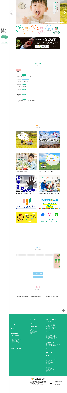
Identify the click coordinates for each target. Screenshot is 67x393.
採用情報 (31, 343)
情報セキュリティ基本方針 (50, 344)
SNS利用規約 (48, 380)
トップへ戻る (63, 321)
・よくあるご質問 (3, 29)
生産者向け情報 (4, 35)
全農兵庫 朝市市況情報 (15, 345)
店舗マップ (49, 363)
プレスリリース (48, 373)
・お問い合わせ (3, 31)
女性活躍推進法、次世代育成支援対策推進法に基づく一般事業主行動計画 (56, 358)
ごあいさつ (32, 339)
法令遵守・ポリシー (51, 329)
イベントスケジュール (49, 372)
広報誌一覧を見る (38, 272)
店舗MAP (4, 19)
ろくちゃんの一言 (49, 370)
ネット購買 (4, 38)
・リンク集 (2, 28)
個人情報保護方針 (49, 336)
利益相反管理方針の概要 (50, 352)
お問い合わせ (48, 377)
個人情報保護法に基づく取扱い (51, 346)
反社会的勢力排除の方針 (50, 338)
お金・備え (4, 13)
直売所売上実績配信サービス (16, 349)
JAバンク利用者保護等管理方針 (51, 337)
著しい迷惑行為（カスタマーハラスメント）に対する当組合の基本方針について (56, 341)
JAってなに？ (32, 340)
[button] (48, 21)
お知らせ (47, 371)
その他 (47, 365)
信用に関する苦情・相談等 (50, 334)
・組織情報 (2, 30)
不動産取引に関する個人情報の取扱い (52, 351)
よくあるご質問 (48, 376)
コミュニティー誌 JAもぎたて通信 (52, 369)
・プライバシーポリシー (4, 32)
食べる (4, 3)
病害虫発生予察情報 (15, 351)
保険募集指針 (48, 353)
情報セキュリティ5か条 (50, 381)
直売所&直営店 (4, 42)
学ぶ (4, 10)
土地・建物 (4, 16)
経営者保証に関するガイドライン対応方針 (53, 354)
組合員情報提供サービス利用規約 (51, 347)
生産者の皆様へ (15, 343)
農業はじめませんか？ (16, 358)
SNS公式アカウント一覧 (50, 379)
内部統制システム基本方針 (50, 348)
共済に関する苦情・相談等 (50, 335)
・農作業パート (3, 27)
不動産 (32, 333)
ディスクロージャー (33, 341)
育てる (4, 6)
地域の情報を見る (38, 276)
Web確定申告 (14, 353)
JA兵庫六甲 (4, 1)
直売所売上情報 (14, 348)
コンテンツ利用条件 (49, 378)
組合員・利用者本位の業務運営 (51, 355)
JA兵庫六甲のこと (4, 23)
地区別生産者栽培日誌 (15, 352)
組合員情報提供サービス (16, 350)
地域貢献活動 (32, 342)
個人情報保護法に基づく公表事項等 (52, 345)
